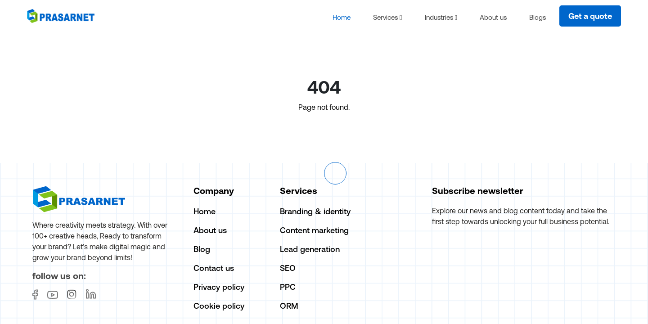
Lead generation (310, 250)
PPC (288, 287)
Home (342, 18)
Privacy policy (219, 287)
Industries (441, 18)
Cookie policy (219, 306)
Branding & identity (315, 212)
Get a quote (590, 16)
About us (493, 18)
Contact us (214, 269)
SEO (288, 269)
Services (387, 18)
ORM (289, 306)
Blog (202, 250)
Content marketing (314, 231)
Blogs (537, 18)
